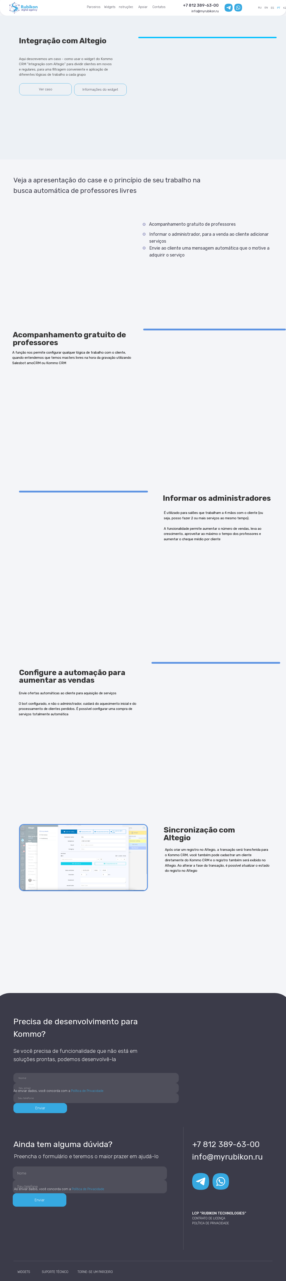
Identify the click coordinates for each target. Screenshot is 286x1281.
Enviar (40, 1108)
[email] (96, 1088)
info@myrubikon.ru (205, 11)
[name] (96, 1078)
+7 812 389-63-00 (201, 5)
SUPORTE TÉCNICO (55, 1272)
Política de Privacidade (87, 1091)
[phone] (96, 1098)
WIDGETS (23, 1272)
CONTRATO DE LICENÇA (208, 1218)
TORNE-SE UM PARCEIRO (95, 1272)
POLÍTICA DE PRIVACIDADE (210, 1223)
